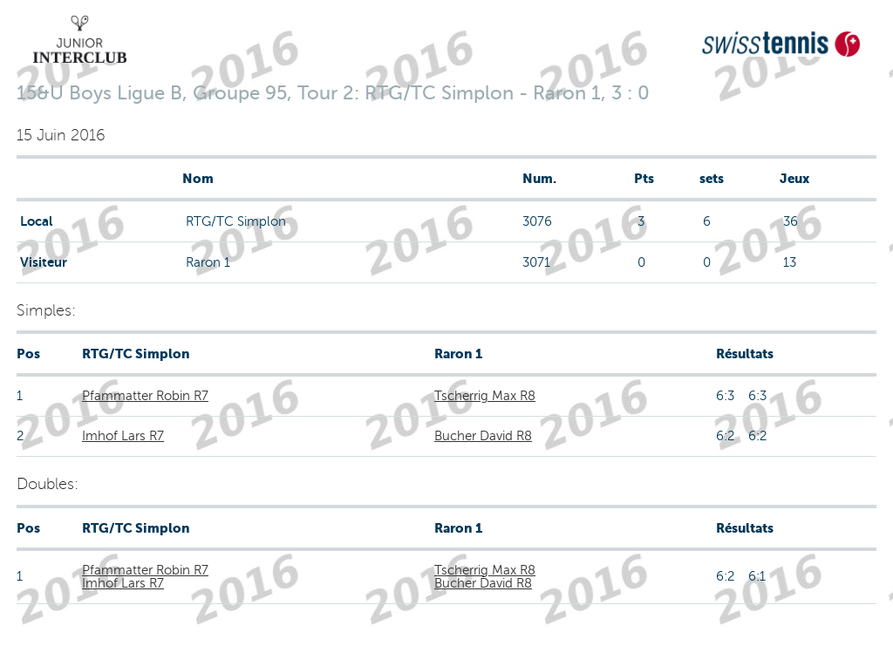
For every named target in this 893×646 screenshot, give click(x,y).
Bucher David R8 (483, 436)
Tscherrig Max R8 (484, 396)
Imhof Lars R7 (123, 436)
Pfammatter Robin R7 (145, 396)
